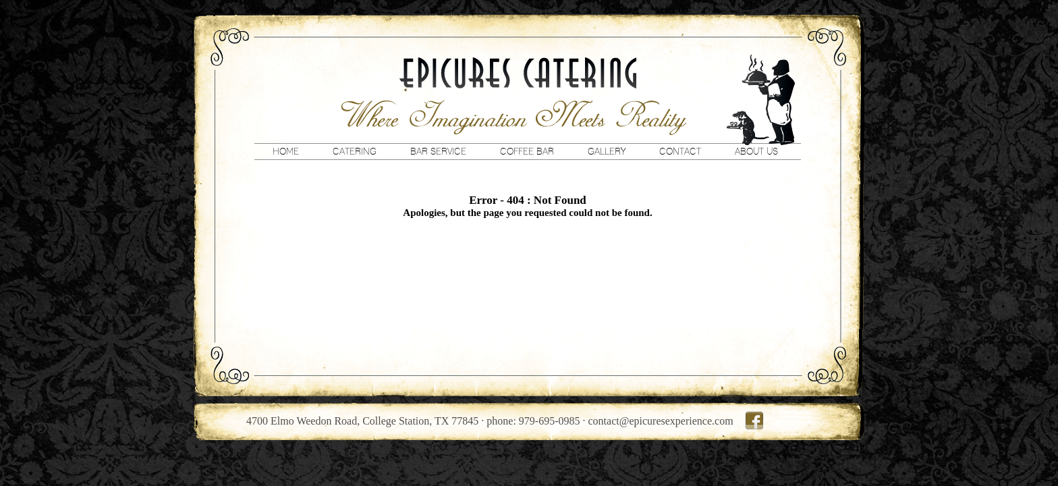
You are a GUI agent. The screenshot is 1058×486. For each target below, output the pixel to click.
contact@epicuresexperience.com (660, 421)
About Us (756, 151)
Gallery (606, 151)
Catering (355, 151)
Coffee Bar (527, 151)
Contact (680, 151)
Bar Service (438, 151)
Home (286, 151)
